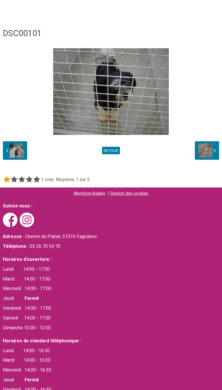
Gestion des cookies (129, 193)
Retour (111, 150)
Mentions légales (89, 193)
